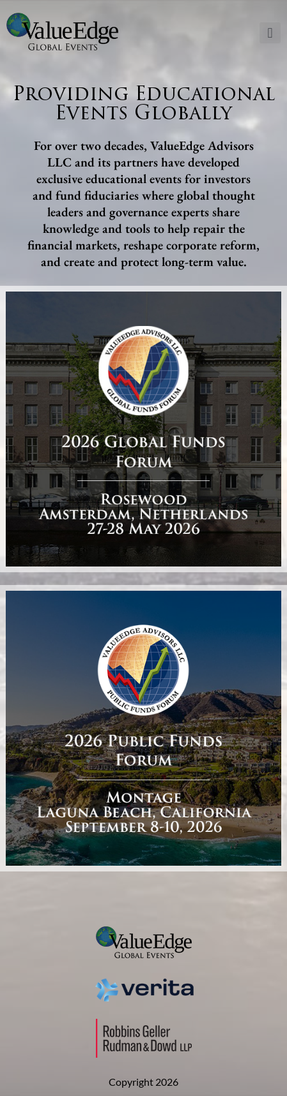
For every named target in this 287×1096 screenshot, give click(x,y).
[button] (270, 32)
